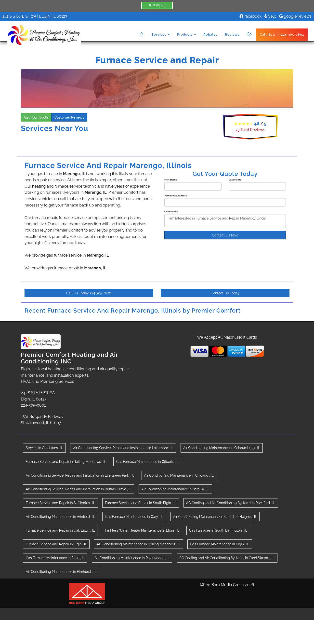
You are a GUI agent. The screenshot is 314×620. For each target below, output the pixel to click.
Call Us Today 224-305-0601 (89, 293)
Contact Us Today (225, 293)
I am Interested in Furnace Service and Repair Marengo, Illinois (225, 220)
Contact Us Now (225, 235)
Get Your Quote (36, 117)
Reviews (232, 34)
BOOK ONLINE (157, 5)
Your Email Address (176, 195)
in (44, 448)
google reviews (295, 16)
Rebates (210, 34)
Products (186, 34)
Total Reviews (250, 129)
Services (161, 34)
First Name (171, 179)
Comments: (171, 211)
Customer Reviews (69, 117)
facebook (250, 16)
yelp (270, 16)
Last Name (235, 179)
